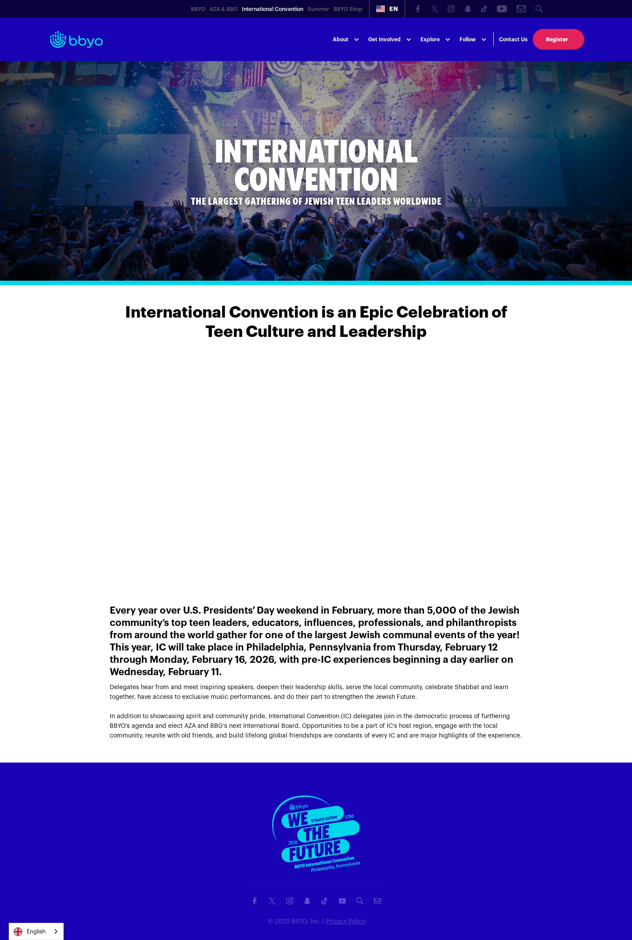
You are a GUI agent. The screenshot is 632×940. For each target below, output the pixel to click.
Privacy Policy (346, 921)
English (30, 931)
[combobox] (36, 931)
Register (557, 39)
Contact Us (513, 39)
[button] (387, 9)
